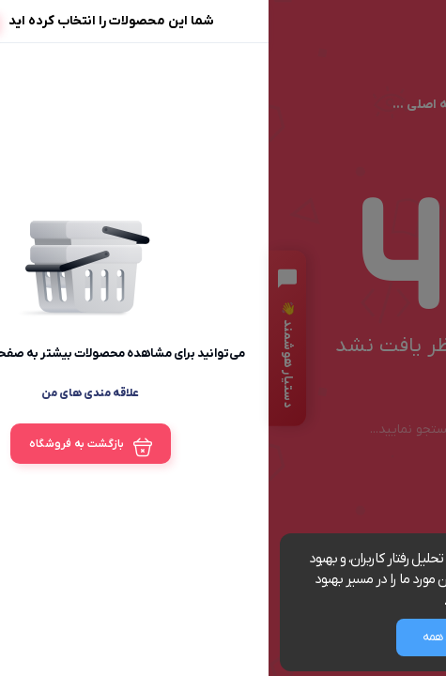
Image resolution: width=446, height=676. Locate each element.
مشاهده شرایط (216, 601)
